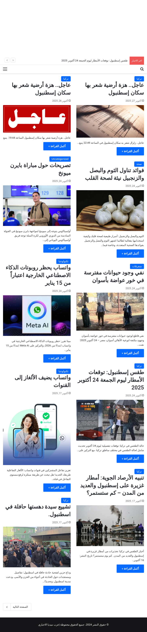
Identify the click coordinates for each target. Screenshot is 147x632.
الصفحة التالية (17, 607)
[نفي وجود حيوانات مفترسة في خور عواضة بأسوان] (110, 312)
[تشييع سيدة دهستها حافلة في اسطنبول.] (37, 547)
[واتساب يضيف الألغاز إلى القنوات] (37, 431)
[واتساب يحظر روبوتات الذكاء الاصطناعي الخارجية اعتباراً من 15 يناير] (37, 315)
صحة (139, 164)
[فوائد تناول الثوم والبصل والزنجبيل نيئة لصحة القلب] (110, 210)
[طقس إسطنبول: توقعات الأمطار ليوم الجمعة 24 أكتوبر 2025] (110, 420)
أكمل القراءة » (130, 151)
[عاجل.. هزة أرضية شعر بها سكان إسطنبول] (110, 121)
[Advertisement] (73, 28)
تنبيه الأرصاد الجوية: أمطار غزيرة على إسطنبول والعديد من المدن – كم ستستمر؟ (112, 485)
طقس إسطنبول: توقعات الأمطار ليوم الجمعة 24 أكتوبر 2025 (94, 60)
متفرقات (137, 266)
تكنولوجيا (63, 261)
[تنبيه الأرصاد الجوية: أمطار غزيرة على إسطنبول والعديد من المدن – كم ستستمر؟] (110, 525)
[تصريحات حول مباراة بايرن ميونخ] (37, 205)
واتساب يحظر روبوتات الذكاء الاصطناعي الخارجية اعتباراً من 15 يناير (38, 275)
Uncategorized (60, 158)
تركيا (139, 78)
